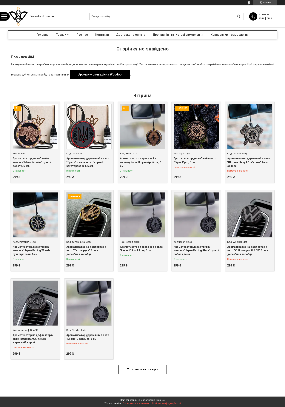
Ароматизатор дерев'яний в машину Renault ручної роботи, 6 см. (140, 162)
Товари (61, 34)
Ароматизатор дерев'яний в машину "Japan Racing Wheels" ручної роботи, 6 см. (32, 250)
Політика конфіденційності (166, 403)
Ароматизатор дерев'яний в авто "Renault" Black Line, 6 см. (141, 248)
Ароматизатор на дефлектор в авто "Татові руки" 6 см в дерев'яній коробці (86, 250)
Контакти (102, 34)
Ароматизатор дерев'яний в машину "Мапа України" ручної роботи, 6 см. (32, 162)
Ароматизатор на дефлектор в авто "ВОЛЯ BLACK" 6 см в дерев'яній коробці (33, 339)
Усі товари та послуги (142, 369)
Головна (42, 34)
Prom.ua (160, 400)
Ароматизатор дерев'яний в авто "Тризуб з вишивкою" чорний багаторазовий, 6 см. (87, 162)
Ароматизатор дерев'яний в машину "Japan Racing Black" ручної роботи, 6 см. (196, 250)
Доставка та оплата (130, 34)
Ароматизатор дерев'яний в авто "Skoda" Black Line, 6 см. (87, 337)
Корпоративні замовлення (230, 34)
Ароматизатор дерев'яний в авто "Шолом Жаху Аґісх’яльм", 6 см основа (248, 162)
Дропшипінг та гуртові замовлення (178, 34)
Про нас (82, 34)
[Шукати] (238, 16)
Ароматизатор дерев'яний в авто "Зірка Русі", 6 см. (195, 160)
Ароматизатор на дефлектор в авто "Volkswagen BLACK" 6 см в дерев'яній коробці (247, 250)
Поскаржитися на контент (136, 403)
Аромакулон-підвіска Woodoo (100, 74)
